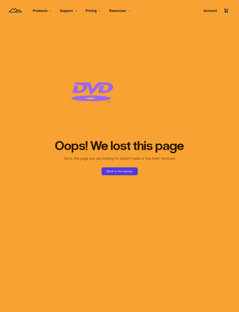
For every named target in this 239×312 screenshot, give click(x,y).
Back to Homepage (120, 171)
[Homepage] (15, 10)
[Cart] (226, 10)
